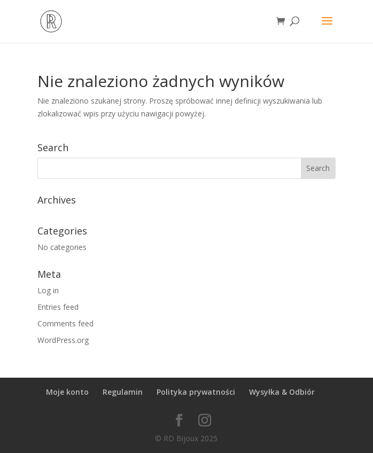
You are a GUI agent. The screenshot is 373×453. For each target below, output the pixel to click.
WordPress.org (63, 340)
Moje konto (67, 392)
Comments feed (65, 323)
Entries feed (58, 307)
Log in (48, 290)
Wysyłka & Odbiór (282, 392)
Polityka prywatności (196, 392)
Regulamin (123, 392)
